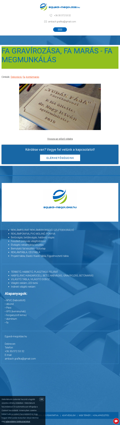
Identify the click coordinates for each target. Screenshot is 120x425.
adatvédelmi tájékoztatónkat (18, 422)
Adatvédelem (69, 415)
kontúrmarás (32, 77)
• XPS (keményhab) (15, 311)
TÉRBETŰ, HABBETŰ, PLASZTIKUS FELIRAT (34, 271)
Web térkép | (86, 415)
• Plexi (8, 307)
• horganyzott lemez (16, 315)
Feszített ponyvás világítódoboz (28, 241)
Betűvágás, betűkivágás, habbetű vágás (32, 237)
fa (24, 77)
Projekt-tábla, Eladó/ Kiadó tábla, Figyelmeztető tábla (40, 256)
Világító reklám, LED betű (24, 283)
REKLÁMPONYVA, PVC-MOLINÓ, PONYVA (33, 233)
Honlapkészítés (101, 415)
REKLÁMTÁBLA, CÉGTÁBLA (25, 252)
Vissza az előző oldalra (60, 138)
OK (41, 399)
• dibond (9, 304)
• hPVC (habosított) (15, 300)
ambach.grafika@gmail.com (62, 21)
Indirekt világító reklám (23, 286)
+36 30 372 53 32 (62, 15)
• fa (6, 322)
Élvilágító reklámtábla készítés (27, 244)
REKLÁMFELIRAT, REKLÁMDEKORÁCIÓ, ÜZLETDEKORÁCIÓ (42, 230)
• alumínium (11, 318)
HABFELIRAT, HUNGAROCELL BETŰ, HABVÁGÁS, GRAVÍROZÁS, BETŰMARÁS (52, 275)
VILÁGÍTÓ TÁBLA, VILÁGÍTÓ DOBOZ (30, 279)
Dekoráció (16, 77)
